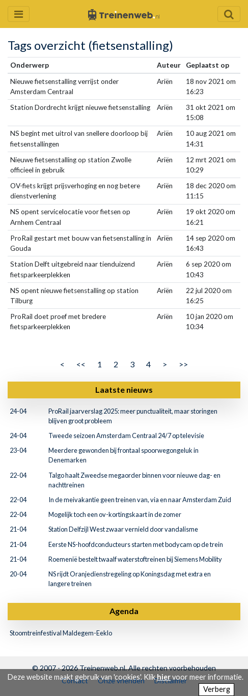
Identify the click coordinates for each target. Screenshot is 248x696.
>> (183, 364)
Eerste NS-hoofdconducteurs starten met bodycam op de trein (135, 544)
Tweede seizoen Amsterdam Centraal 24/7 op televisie (126, 435)
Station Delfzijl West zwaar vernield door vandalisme (123, 529)
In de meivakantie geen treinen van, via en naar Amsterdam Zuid (139, 500)
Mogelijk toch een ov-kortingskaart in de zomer (114, 514)
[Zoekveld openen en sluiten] (228, 14)
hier (164, 677)
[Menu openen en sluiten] (19, 14)
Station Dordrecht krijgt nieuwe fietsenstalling (80, 107)
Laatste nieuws (124, 389)
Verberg (216, 689)
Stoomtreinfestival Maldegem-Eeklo (61, 633)
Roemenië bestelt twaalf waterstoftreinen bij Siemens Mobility (135, 559)
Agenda (124, 611)
